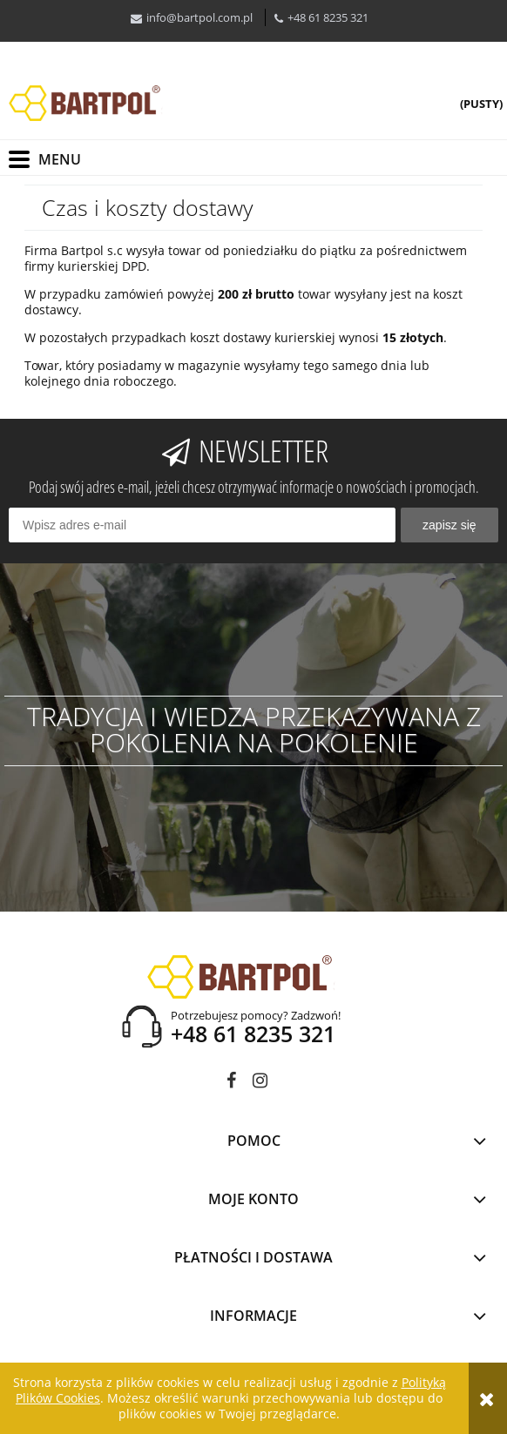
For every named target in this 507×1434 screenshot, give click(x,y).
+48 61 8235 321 (327, 17)
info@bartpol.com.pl (199, 17)
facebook (231, 1083)
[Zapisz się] (449, 525)
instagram (260, 1083)
